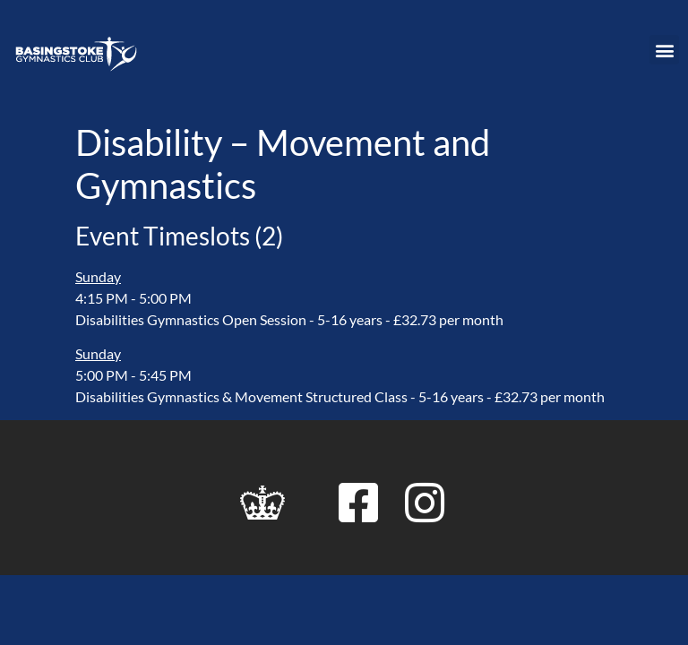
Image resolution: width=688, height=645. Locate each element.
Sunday (98, 276)
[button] (664, 49)
